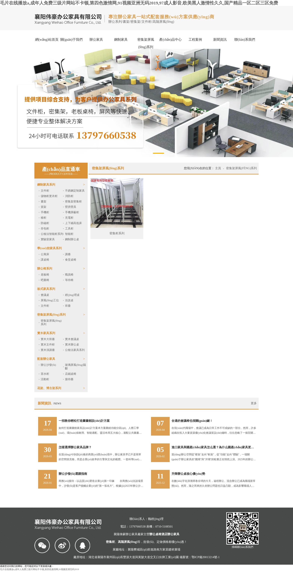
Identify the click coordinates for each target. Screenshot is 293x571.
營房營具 (70, 206)
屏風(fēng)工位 (50, 300)
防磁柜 (45, 223)
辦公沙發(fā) (48, 364)
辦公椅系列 (44, 268)
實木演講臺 (48, 349)
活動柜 (45, 379)
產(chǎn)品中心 (170, 39)
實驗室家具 (48, 239)
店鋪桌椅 (70, 373)
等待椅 (69, 280)
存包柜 (45, 228)
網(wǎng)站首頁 (46, 39)
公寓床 (45, 254)
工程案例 (195, 39)
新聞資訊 (220, 39)
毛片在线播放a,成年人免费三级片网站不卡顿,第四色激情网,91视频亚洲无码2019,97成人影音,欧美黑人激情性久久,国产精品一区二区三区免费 (139, 3)
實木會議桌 (72, 339)
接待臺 (69, 379)
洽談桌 (69, 300)
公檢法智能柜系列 (52, 233)
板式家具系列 (46, 288)
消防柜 (69, 196)
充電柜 (69, 217)
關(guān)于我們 (71, 39)
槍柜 (43, 217)
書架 (43, 201)
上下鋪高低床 (73, 223)
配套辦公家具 (46, 358)
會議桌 (45, 294)
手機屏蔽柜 (72, 212)
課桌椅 (45, 259)
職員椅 (69, 274)
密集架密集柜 (73, 201)
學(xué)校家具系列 (49, 248)
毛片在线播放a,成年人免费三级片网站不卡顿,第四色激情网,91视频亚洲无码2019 (39, 569)
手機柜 (45, 212)
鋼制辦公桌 (72, 239)
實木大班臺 (48, 339)
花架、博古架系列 (49, 388)
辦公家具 (96, 39)
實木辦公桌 (72, 344)
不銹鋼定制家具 (75, 190)
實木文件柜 (48, 344)
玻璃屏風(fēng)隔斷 (75, 366)
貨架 (43, 206)
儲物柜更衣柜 (49, 196)
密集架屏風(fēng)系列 (145, 43)
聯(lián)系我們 (244, 39)
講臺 (68, 254)
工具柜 (69, 228)
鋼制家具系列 (46, 184)
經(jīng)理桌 (72, 294)
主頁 (218, 168)
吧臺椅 (45, 280)
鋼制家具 (121, 39)
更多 (254, 403)
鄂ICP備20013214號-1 (206, 557)
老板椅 (45, 274)
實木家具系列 (46, 333)
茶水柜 (45, 373)
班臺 (68, 305)
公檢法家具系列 (75, 349)
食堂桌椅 (70, 259)
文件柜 (45, 190)
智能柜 (69, 233)
